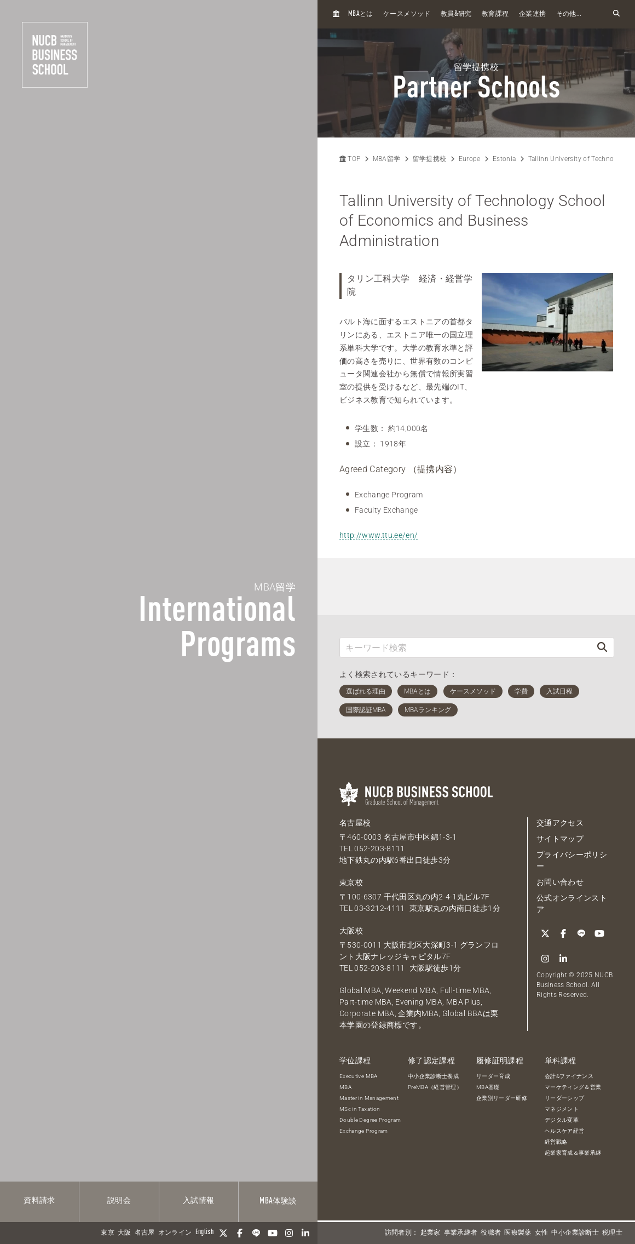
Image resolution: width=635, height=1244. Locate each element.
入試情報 (198, 1201)
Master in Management (369, 1098)
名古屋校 (355, 822)
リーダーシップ (564, 1098)
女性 (542, 1233)
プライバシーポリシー (571, 860)
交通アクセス (560, 822)
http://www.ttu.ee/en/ (378, 535)
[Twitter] (223, 1233)
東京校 (351, 882)
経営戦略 (556, 1142)
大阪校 (351, 930)
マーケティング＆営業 (573, 1087)
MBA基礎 (488, 1087)
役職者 (491, 1233)
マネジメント (562, 1109)
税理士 (612, 1233)
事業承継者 (461, 1233)
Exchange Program (363, 1131)
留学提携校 (430, 159)
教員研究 (456, 14)
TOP (349, 159)
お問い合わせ (560, 882)
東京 (107, 1233)
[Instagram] (289, 1233)
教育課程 (495, 14)
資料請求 (39, 1201)
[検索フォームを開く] (616, 14)
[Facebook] (240, 1233)
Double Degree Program (370, 1120)
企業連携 (532, 14)
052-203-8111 (379, 848)
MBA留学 (387, 159)
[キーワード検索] (465, 647)
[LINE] (256, 1233)
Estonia (504, 159)
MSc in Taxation (359, 1109)
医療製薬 (517, 1233)
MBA (345, 1087)
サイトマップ (560, 838)
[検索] (602, 647)
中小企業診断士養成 (433, 1076)
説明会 (119, 1201)
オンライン (175, 1233)
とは (360, 14)
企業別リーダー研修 (501, 1098)
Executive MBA (358, 1076)
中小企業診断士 (574, 1233)
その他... (569, 14)
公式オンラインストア (571, 903)
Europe (470, 159)
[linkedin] (305, 1233)
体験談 (277, 1201)
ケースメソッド (406, 14)
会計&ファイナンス (569, 1076)
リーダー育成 (493, 1076)
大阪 (124, 1233)
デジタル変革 (562, 1120)
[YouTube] (272, 1233)
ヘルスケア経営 (564, 1131)
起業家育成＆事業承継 (573, 1153)
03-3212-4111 (379, 908)
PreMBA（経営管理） (435, 1087)
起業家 (430, 1233)
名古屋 (145, 1233)
